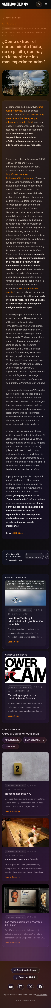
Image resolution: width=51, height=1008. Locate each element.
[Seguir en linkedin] (20, 987)
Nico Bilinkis (41, 994)
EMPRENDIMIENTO (34, 740)
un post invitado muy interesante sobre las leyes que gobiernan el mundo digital (25, 118)
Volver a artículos (11, 18)
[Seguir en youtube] (11, 987)
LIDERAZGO (10, 746)
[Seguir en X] (30, 987)
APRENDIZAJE (12, 740)
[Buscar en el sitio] (39, 4)
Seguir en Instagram (25, 970)
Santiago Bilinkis (15, 4)
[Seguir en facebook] (40, 987)
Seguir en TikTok (25, 977)
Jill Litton (17, 533)
